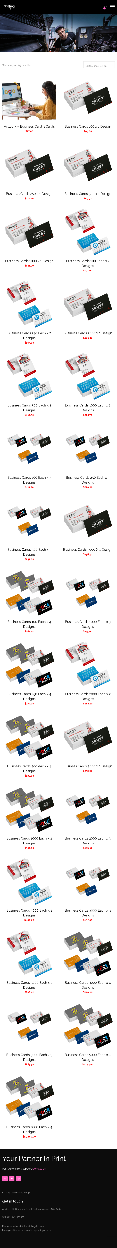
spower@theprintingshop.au (36, 1230)
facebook (4, 1178)
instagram (18, 1178)
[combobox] (99, 64)
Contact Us (39, 1168)
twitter (11, 1178)
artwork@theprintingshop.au (28, 1226)
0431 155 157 (18, 1217)
